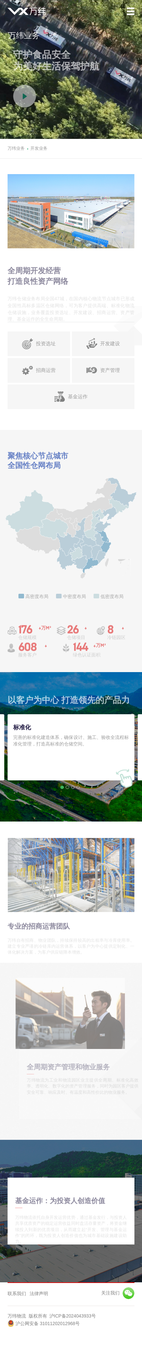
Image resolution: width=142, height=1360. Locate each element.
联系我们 (17, 1294)
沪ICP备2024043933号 (72, 1316)
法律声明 (39, 1294)
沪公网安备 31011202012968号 (44, 1323)
